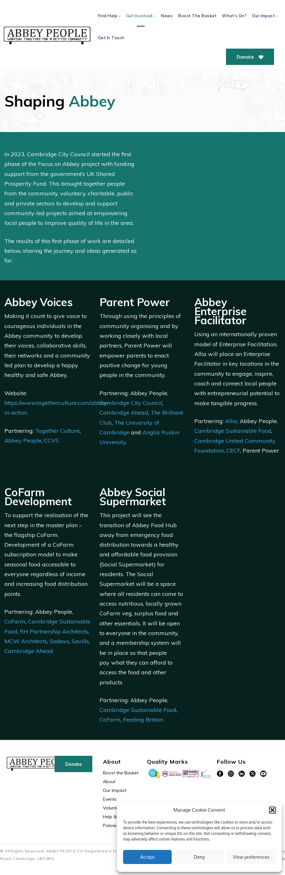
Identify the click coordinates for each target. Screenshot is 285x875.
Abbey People (22, 440)
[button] (272, 810)
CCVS (51, 440)
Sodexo (59, 641)
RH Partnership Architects (54, 631)
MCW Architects (25, 641)
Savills (80, 641)
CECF (233, 450)
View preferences (251, 857)
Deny (199, 857)
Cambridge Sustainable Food (232, 430)
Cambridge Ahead (123, 412)
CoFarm (14, 621)
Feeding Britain (143, 719)
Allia (231, 421)
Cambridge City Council (130, 402)
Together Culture (57, 430)
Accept (147, 857)
